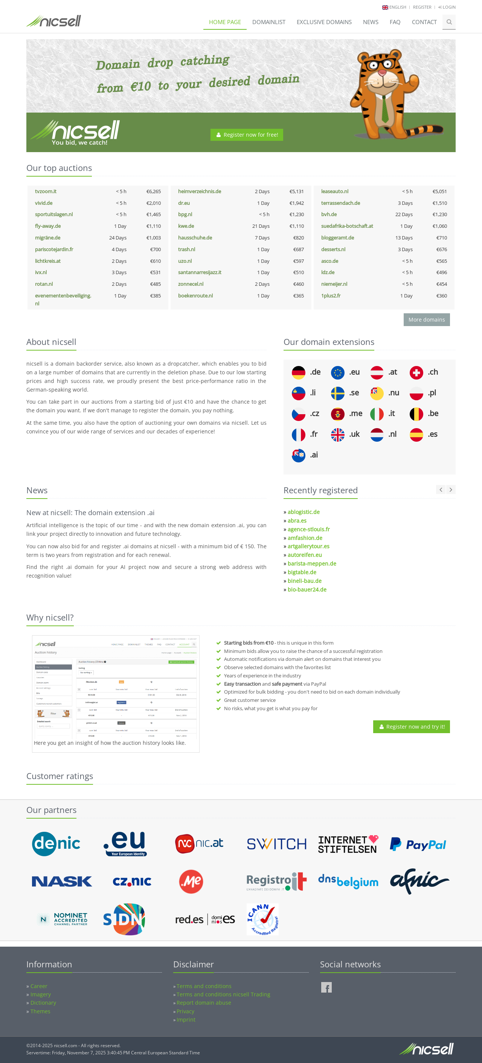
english (397, 7)
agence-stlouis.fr (309, 529)
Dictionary (43, 1002)
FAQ (395, 22)
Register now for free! (246, 134)
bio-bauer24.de (307, 589)
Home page (225, 22)
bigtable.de (302, 572)
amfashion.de (305, 537)
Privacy (185, 1011)
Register (422, 7)
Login (447, 7)
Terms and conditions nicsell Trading (223, 994)
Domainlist (268, 22)
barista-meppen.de (312, 563)
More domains (427, 319)
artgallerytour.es (308, 546)
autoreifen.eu (305, 554)
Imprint (186, 1019)
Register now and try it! (411, 726)
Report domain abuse (204, 1002)
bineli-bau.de (305, 580)
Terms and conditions (204, 986)
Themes (40, 1011)
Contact (424, 22)
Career (39, 986)
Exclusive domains (324, 22)
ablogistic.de (304, 511)
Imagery (41, 994)
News (370, 22)
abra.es (297, 520)
